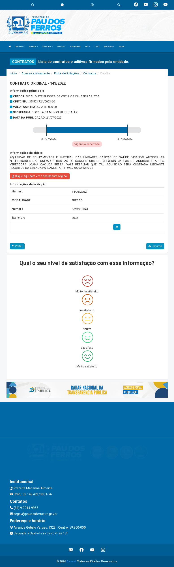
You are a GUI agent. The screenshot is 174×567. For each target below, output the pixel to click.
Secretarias (47, 47)
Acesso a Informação (35, 73)
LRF (87, 47)
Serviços (61, 47)
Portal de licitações (66, 73)
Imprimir (155, 246)
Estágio (122, 47)
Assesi (71, 561)
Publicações (109, 47)
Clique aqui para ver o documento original (39, 176)
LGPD (97, 47)
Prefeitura (19, 47)
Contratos (89, 73)
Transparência (75, 47)
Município (33, 47)
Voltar (17, 246)
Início (13, 73)
